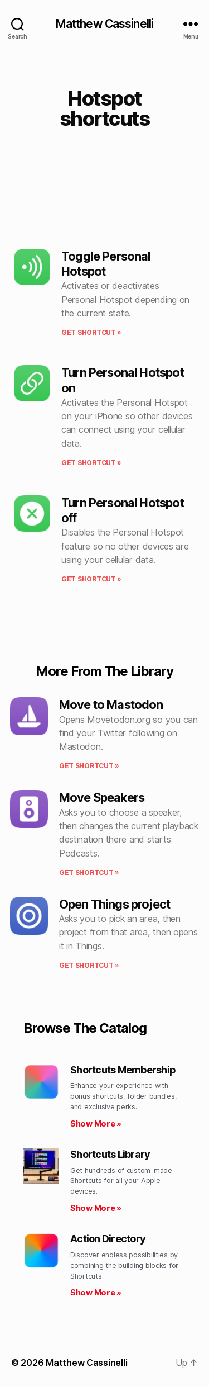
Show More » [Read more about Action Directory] (95, 1292)
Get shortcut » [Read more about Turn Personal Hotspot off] (91, 579)
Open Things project (114, 904)
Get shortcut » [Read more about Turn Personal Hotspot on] (91, 462)
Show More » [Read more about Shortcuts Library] (95, 1208)
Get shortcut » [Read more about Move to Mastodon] (89, 765)
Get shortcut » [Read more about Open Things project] (89, 965)
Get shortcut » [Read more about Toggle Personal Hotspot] (91, 332)
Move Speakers (101, 797)
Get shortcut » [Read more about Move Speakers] (89, 872)
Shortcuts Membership (123, 1070)
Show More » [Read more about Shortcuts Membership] (95, 1123)
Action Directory (107, 1239)
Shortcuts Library (110, 1154)
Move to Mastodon (111, 704)
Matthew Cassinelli (104, 24)
